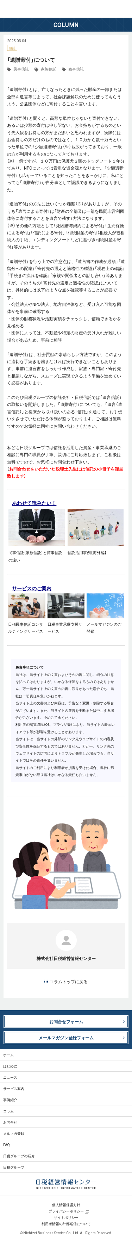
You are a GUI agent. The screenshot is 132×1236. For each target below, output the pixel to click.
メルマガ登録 (13, 1133)
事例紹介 (10, 1099)
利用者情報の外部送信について (66, 1223)
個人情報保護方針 (66, 1204)
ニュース (10, 1077)
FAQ (6, 1144)
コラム (8, 1110)
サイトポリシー (66, 1217)
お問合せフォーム (66, 1021)
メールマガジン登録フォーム (66, 1037)
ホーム (8, 1054)
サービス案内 (13, 1088)
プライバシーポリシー (66, 1211)
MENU (123, 9)
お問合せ (10, 1122)
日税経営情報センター (31, 9)
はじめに (10, 1066)
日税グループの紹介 (19, 1155)
